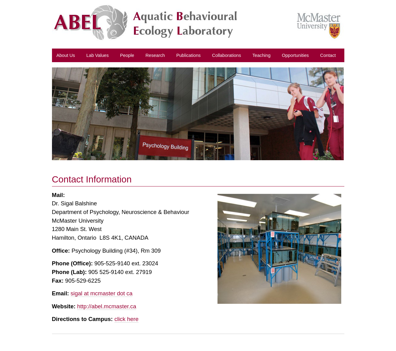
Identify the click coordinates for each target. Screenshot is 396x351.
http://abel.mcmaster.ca (106, 306)
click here (126, 319)
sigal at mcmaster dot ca (101, 293)
